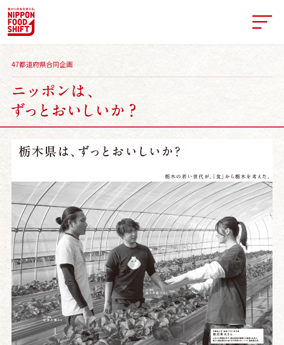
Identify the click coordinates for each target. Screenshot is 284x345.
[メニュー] (262, 22)
